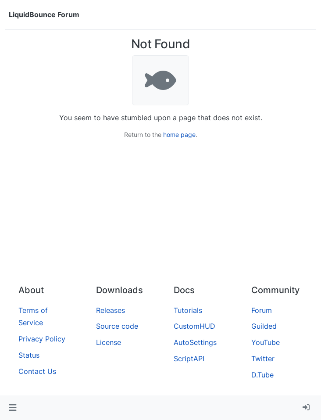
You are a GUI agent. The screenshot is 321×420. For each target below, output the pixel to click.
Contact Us (37, 371)
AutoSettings (195, 342)
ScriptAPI (189, 358)
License (108, 342)
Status (28, 355)
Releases (110, 310)
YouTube (265, 342)
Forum (261, 310)
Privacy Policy (41, 338)
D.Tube (262, 374)
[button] (12, 407)
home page (179, 134)
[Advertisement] (160, 212)
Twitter (263, 358)
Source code (117, 326)
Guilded (264, 326)
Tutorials (188, 310)
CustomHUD (194, 326)
